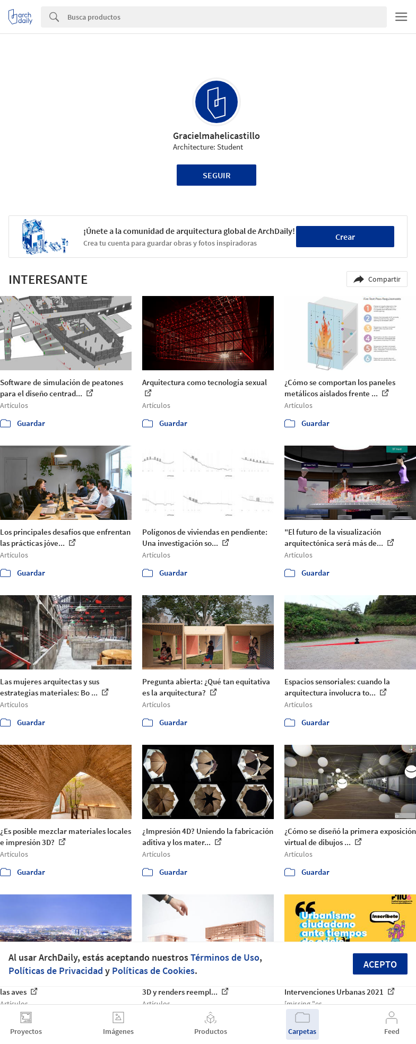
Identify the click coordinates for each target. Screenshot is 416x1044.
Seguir (217, 175)
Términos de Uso (224, 957)
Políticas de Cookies (153, 970)
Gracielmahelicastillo (216, 135)
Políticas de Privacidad (55, 970)
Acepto (380, 964)
